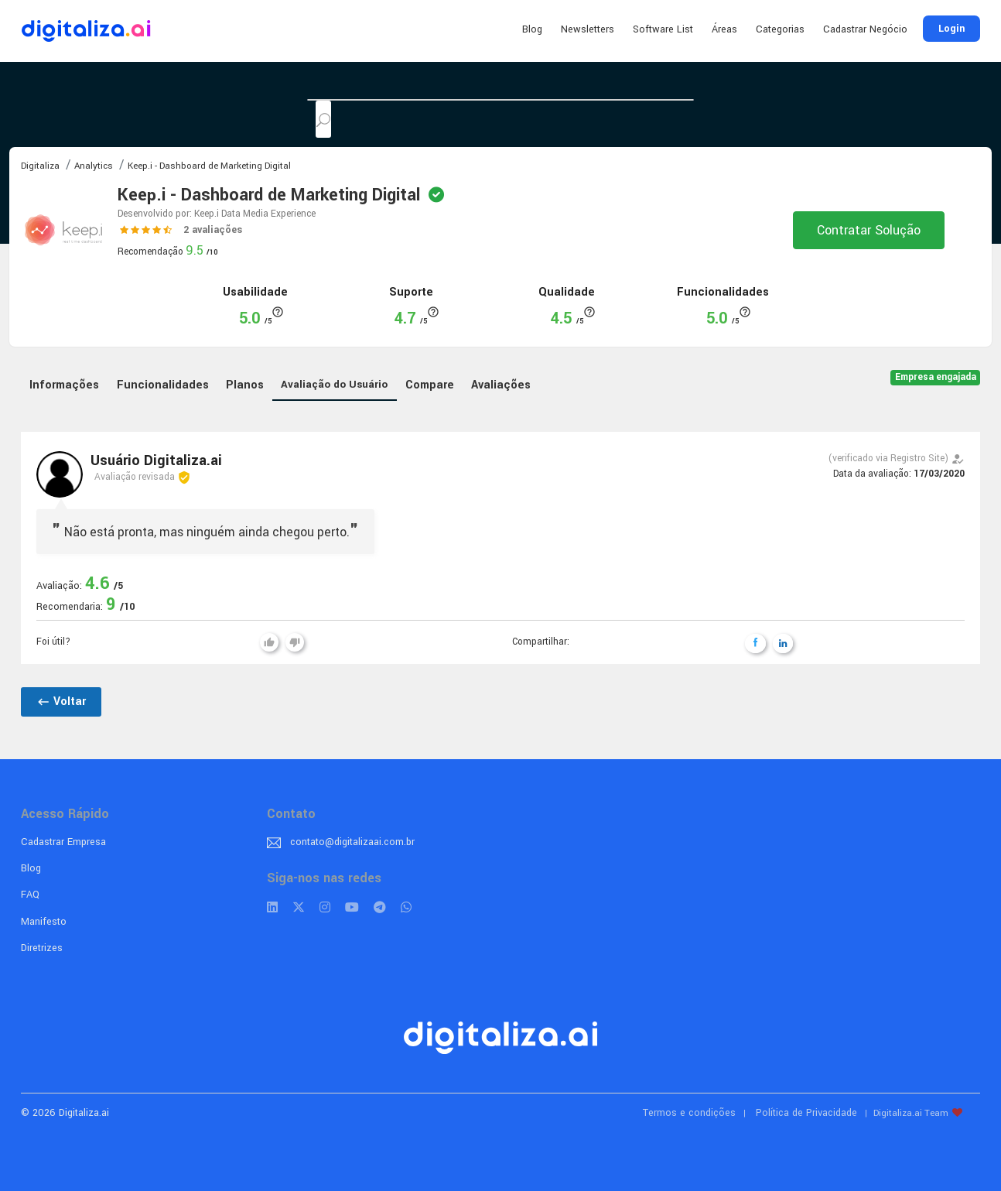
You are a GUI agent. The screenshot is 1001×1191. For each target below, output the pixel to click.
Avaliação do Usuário (334, 384)
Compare (429, 385)
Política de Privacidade (806, 1113)
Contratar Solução (869, 230)
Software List (663, 29)
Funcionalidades (163, 385)
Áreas (724, 29)
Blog (532, 29)
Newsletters (587, 29)
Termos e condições (689, 1113)
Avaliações (501, 385)
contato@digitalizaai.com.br (352, 842)
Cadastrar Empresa (63, 842)
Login (951, 29)
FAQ (30, 895)
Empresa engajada (935, 377)
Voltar (61, 701)
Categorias (780, 29)
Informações (64, 385)
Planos (245, 385)
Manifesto (44, 922)
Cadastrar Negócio (865, 29)
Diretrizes (42, 948)
